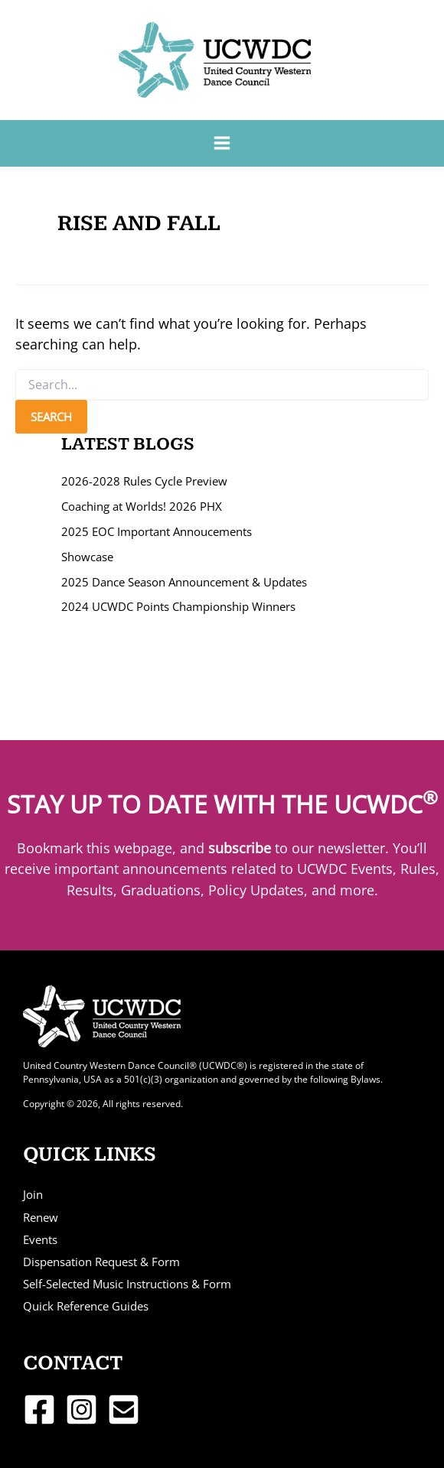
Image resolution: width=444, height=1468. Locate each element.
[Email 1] (123, 1409)
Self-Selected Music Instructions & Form (127, 1283)
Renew (40, 1217)
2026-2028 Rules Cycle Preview (144, 481)
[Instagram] (81, 1409)
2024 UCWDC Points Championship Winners (178, 606)
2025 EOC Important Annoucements (156, 531)
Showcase (87, 556)
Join (33, 1194)
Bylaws (365, 1079)
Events (40, 1239)
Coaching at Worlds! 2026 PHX (141, 506)
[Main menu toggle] (221, 143)
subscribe (239, 848)
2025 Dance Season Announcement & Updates (184, 581)
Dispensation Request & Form (101, 1261)
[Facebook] (39, 1409)
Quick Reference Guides (86, 1306)
